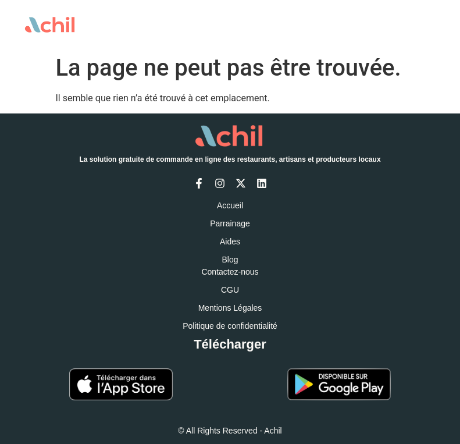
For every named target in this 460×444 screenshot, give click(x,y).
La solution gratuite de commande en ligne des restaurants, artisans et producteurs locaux (229, 159)
